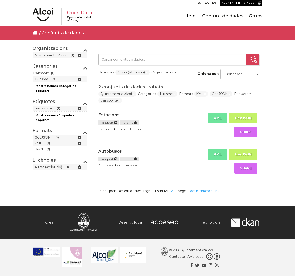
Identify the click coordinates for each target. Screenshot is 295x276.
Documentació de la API (206, 191)
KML (217, 118)
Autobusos (110, 151)
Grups (255, 16)
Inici (192, 16)
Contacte (177, 257)
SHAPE (246, 132)
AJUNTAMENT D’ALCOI (239, 3)
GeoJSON (243, 118)
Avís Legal (195, 257)
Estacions (108, 114)
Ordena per (207, 74)
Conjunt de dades (222, 16)
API (174, 191)
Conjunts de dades (63, 32)
